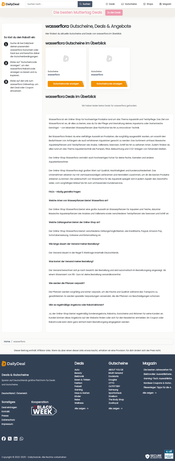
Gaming (79, 389)
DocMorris (114, 376)
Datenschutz (8, 419)
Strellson (113, 396)
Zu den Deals (114, 12)
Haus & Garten (82, 393)
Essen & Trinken (82, 379)
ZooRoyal (113, 403)
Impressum (7, 424)
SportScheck (115, 393)
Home (7, 341)
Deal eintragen (9, 407)
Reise (77, 399)
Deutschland (8, 393)
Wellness (79, 403)
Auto (77, 369)
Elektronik (79, 376)
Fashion (78, 383)
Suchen (85, 4)
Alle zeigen (81, 408)
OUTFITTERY (114, 386)
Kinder (78, 396)
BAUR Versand (116, 373)
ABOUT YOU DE (116, 369)
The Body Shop (116, 399)
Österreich (21, 393)
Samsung (113, 389)
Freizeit (78, 386)
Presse (5, 415)
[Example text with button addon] (51, 4)
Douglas (113, 379)
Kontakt (6, 411)
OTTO (111, 383)
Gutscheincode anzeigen (66, 83)
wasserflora (54, 74)
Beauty (78, 373)
